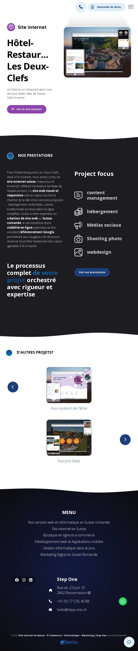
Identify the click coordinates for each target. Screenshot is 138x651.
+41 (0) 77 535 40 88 (73, 601)
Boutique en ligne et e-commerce (69, 535)
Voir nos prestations (92, 272)
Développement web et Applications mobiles (69, 541)
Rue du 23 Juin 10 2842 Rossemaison (73, 590)
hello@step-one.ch (72, 609)
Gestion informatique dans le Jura (69, 548)
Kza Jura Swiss (69, 460)
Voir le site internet (27, 109)
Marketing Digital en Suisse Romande (68, 554)
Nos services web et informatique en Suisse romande (69, 522)
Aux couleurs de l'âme (69, 408)
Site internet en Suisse (69, 528)
